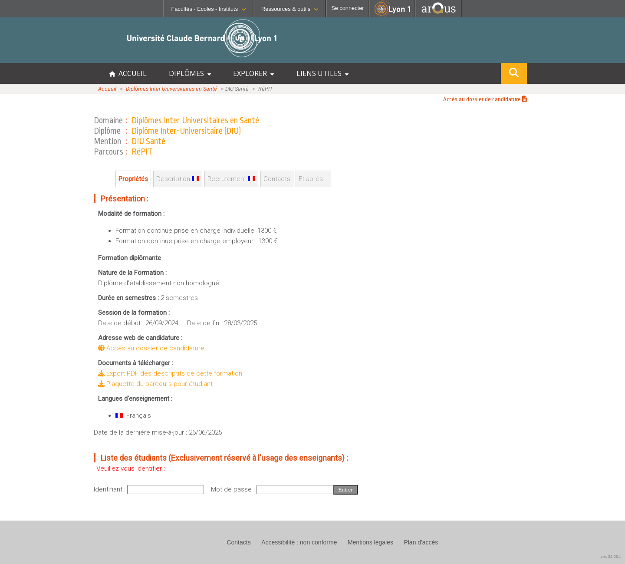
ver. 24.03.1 (611, 556)
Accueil (107, 89)
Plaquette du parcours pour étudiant (155, 384)
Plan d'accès (421, 542)
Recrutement (231, 179)
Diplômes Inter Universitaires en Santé (171, 89)
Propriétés (133, 179)
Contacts (276, 179)
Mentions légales (370, 542)
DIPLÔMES (190, 73)
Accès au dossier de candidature (485, 99)
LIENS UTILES (322, 73)
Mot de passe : (234, 489)
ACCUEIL (128, 73)
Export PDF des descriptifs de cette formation (170, 373)
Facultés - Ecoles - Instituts (208, 9)
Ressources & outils (289, 9)
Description (177, 179)
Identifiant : (110, 489)
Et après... (313, 179)
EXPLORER (253, 73)
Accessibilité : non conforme (299, 542)
